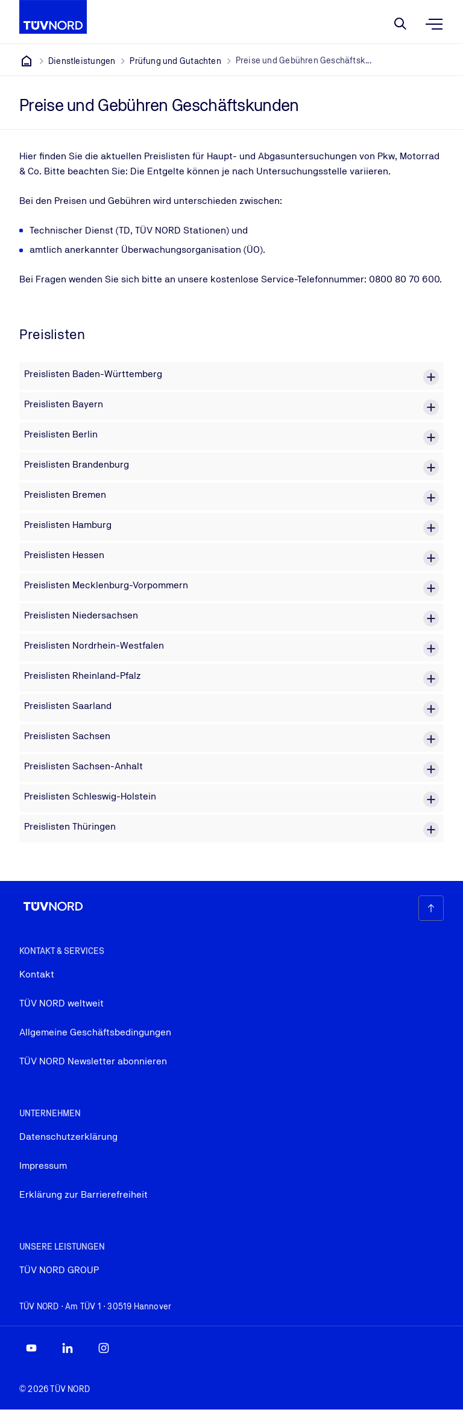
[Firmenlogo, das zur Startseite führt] (53, 17)
